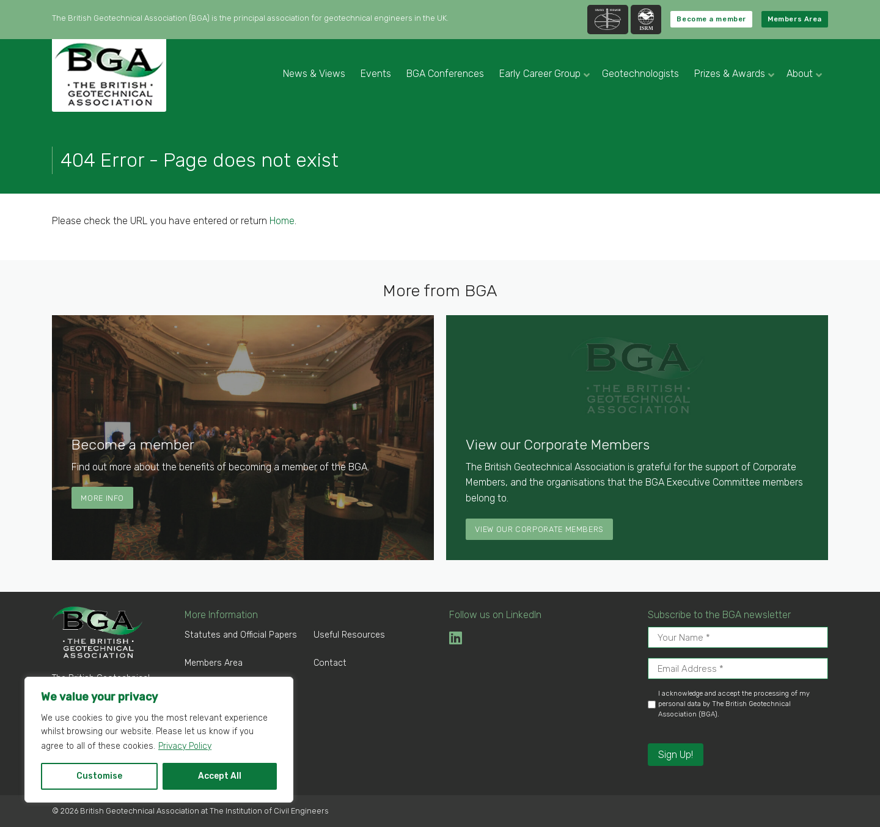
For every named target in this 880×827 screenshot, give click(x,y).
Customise (99, 776)
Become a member (711, 19)
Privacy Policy (185, 746)
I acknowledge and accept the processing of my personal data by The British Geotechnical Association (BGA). (734, 704)
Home (282, 221)
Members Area (795, 19)
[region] (158, 740)
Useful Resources (349, 635)
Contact (330, 663)
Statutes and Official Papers (241, 635)
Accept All (219, 776)
